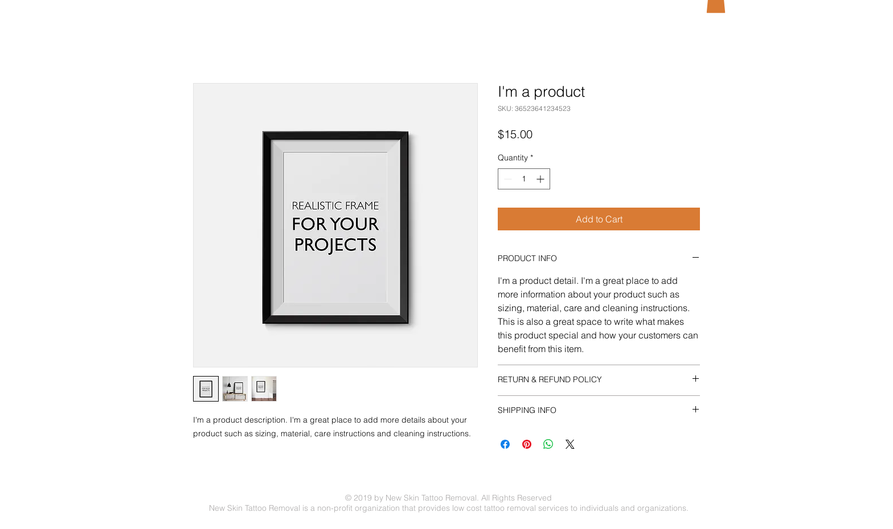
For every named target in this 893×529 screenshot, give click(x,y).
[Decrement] (506, 179)
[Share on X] (570, 444)
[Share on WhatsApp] (548, 444)
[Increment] (541, 179)
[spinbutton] (524, 179)
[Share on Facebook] (505, 444)
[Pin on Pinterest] (527, 444)
